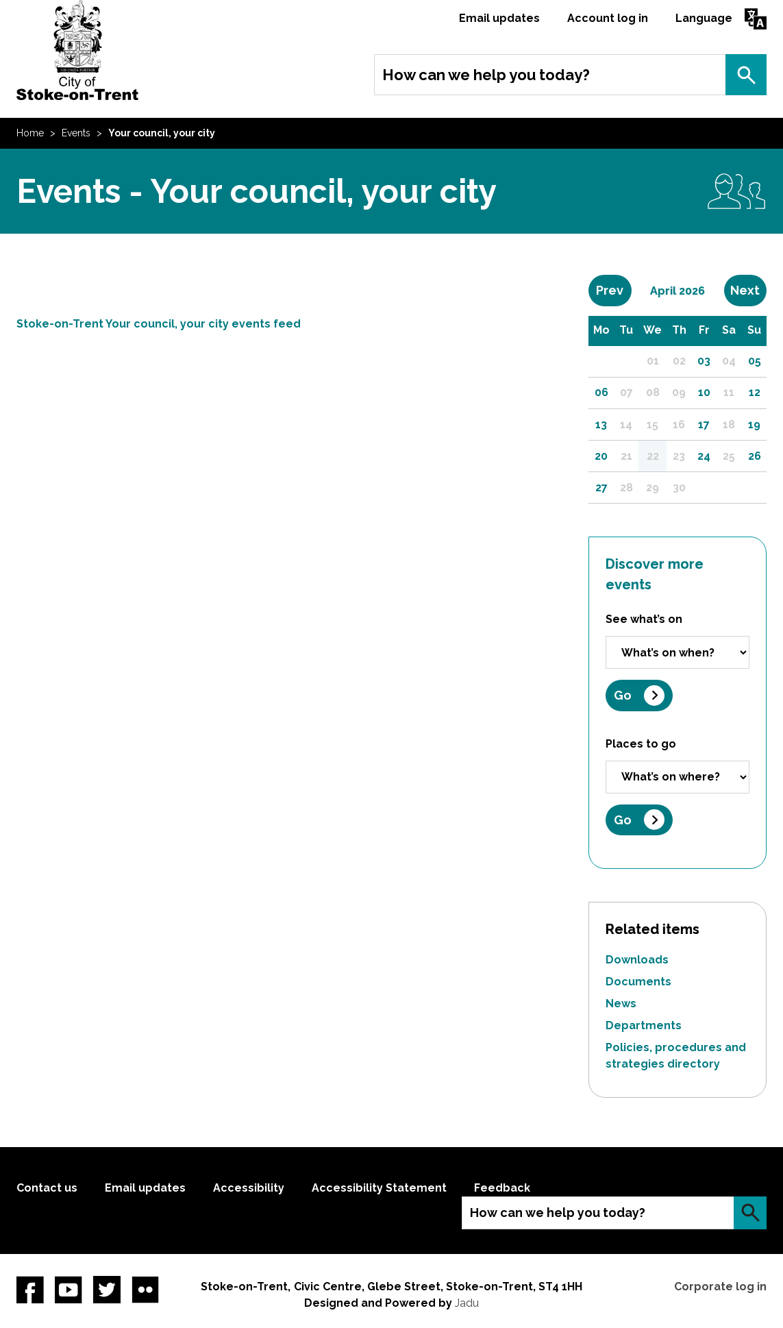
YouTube (68, 1289)
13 (601, 424)
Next (748, 289)
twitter (107, 1289)
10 (704, 392)
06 (601, 392)
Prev (613, 289)
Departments (644, 1025)
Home (30, 132)
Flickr (145, 1289)
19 (754, 424)
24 (703, 456)
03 (703, 360)
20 (601, 456)
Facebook (30, 1289)
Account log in (607, 18)
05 (754, 360)
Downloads (637, 959)
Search (746, 74)
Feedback (502, 1187)
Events (76, 132)
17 (704, 424)
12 (754, 392)
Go (623, 695)
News (621, 1003)
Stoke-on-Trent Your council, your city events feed (158, 323)
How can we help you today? (486, 74)
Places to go (641, 743)
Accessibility (248, 1187)
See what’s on (644, 619)
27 (601, 487)
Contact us (46, 1187)
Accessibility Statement (379, 1187)
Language (703, 18)
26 (754, 456)
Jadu (467, 1302)
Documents (638, 981)
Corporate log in (720, 1286)
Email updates (499, 18)
